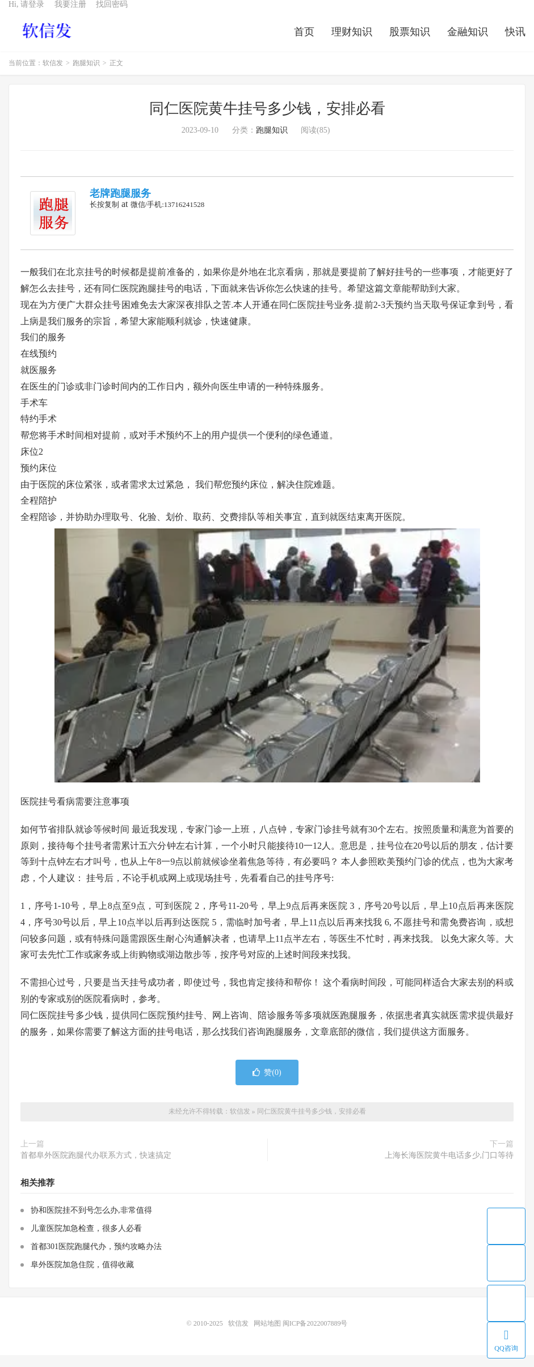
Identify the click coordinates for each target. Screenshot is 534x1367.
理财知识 (351, 42)
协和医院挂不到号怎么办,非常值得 (91, 1222)
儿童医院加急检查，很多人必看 (86, 1240)
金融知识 (467, 42)
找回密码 (112, 14)
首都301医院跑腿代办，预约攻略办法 (96, 1258)
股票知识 (409, 42)
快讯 (515, 42)
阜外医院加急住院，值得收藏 (82, 1276)
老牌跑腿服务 (120, 205)
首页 (304, 42)
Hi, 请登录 (26, 14)
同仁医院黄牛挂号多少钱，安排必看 (267, 120)
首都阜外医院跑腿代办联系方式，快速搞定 (95, 1167)
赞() (267, 1084)
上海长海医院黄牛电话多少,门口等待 (449, 1167)
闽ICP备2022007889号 (315, 1335)
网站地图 (267, 1335)
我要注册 (70, 14)
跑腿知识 (86, 75)
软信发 (48, 40)
